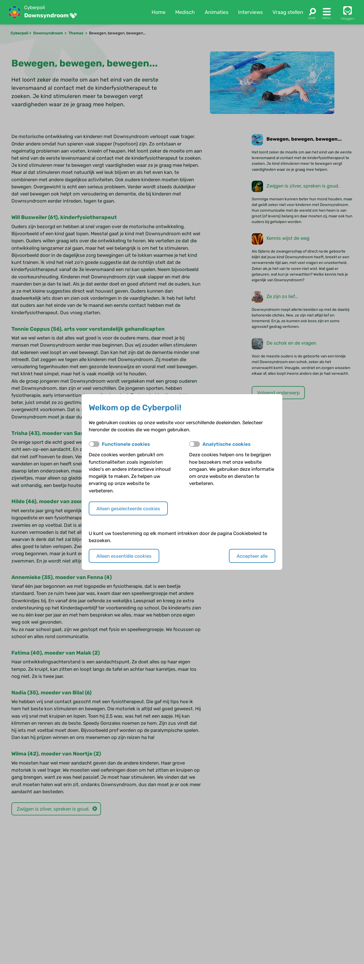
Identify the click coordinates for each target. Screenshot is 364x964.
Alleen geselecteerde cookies (128, 508)
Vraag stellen (287, 12)
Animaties (216, 12)
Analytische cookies (226, 444)
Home (159, 12)
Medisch (185, 12)
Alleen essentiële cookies (124, 556)
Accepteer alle (252, 556)
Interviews (250, 12)
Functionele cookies (126, 444)
